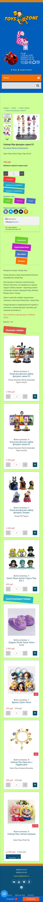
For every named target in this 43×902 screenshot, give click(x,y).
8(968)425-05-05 (27, 57)
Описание (21, 240)
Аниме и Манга (24, 108)
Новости (9, 895)
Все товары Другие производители (15, 148)
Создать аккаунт (25, 70)
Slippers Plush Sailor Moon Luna (21, 643)
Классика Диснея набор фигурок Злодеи (21, 511)
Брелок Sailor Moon (21, 702)
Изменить (15, 222)
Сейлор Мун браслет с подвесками (21, 763)
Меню (21, 78)
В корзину (31, 899)
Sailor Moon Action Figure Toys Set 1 (21, 579)
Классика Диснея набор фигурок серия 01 (21, 375)
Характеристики (21, 247)
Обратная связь (20, 895)
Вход (14, 70)
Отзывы (21, 261)
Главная (6, 108)
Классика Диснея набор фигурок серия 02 (21, 443)
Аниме (14, 108)
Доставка (21, 254)
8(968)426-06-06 (27, 59)
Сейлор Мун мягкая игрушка (22, 834)
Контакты (31, 895)
